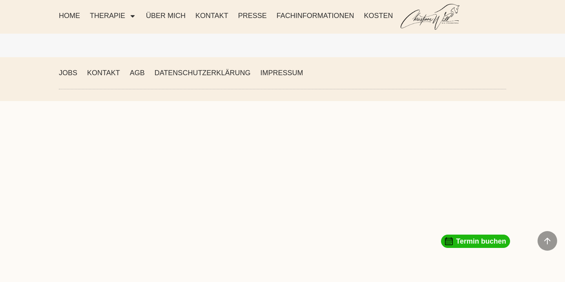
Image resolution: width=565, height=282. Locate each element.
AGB (137, 73)
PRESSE (252, 16)
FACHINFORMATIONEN (315, 16)
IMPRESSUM (281, 73)
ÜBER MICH (166, 16)
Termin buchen (475, 241)
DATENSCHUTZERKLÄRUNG (203, 73)
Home (69, 16)
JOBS (68, 73)
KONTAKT (211, 16)
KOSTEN (378, 16)
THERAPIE (113, 16)
